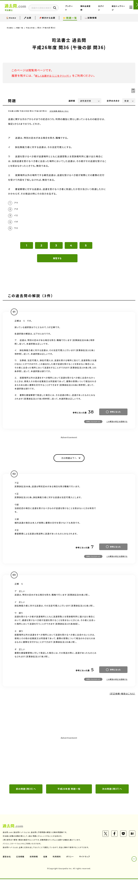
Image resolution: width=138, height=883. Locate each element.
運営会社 (7, 860)
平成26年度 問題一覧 (69, 792)
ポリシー (71, 860)
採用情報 (34, 860)
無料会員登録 (93, 10)
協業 (46, 860)
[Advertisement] (69, 763)
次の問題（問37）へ (112, 792)
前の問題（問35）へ (26, 792)
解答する (57, 261)
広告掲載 (20, 860)
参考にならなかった (93, 424)
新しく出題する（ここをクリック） (55, 76)
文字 (113, 100)
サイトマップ (86, 860)
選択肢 (72, 100)
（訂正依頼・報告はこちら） (59, 111)
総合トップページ (116, 10)
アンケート (82, 10)
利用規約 (58, 860)
